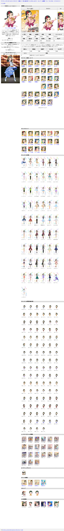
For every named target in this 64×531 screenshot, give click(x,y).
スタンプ (39, 1)
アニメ (47, 1)
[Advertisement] (40, 117)
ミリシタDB (3, 3)
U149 (22, 529)
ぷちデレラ (35, 1)
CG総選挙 (43, 1)
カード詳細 (24, 136)
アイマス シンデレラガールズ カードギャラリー (9, 1)
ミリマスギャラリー (57, 1)
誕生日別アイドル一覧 (28, 1)
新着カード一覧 (21, 1)
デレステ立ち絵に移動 (10, 28)
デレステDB (51, 1)
